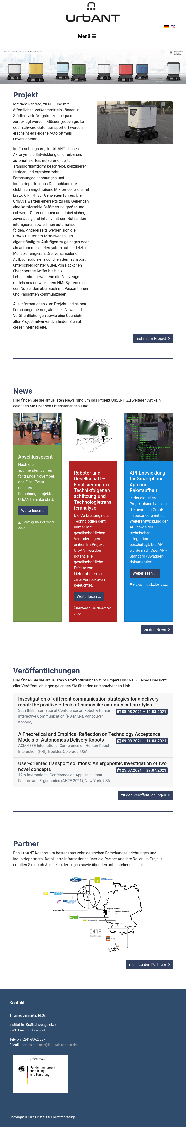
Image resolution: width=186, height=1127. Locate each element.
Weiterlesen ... (33, 510)
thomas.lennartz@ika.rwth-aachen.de (48, 1045)
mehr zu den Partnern (149, 964)
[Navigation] (87, 36)
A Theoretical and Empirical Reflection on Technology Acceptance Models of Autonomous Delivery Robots (89, 737)
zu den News (157, 629)
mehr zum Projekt (153, 338)
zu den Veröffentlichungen (145, 795)
